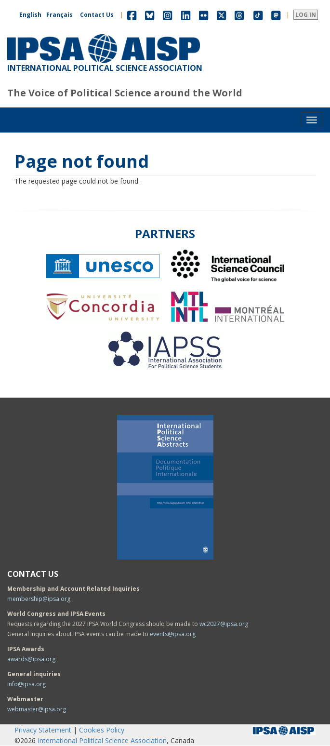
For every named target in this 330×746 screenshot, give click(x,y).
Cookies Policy (101, 729)
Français (59, 15)
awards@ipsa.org (31, 659)
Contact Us (97, 15)
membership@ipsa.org (38, 599)
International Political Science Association (102, 740)
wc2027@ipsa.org (223, 624)
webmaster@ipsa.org (36, 709)
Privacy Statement (42, 729)
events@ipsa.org (173, 634)
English (30, 15)
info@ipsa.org (26, 684)
